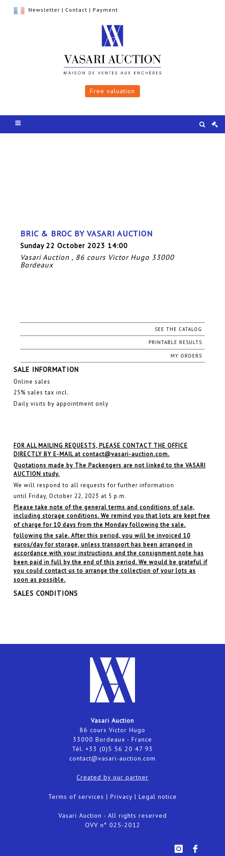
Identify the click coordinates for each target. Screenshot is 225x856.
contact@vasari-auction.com (112, 758)
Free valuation (112, 91)
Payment (105, 9)
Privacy (121, 797)
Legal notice (158, 797)
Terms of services (76, 797)
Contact (76, 9)
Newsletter (44, 9)
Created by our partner (112, 777)
